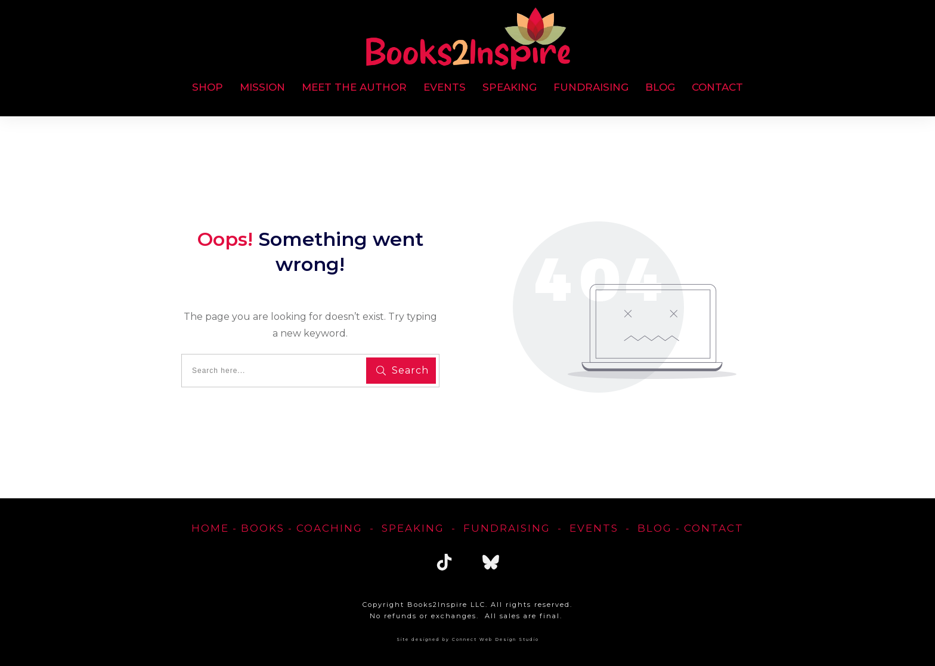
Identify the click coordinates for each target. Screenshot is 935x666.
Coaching (329, 528)
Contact (714, 528)
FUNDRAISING (506, 528)
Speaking (413, 528)
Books (262, 528)
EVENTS (593, 528)
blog (654, 528)
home (210, 528)
